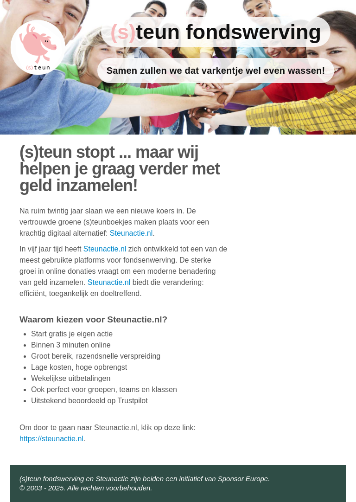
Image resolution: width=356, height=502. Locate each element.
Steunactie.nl (131, 233)
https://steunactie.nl (51, 439)
